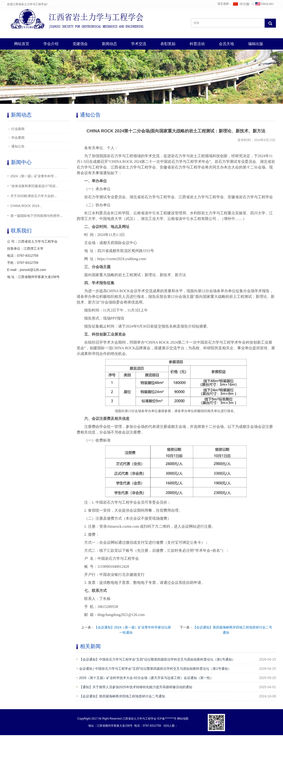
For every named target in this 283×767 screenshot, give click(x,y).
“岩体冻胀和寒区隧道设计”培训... (34, 186)
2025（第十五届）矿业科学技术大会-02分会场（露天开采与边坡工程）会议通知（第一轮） (146, 678)
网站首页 (21, 44)
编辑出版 (255, 44)
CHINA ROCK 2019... (26, 206)
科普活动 (197, 44)
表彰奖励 (167, 44)
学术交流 (138, 44)
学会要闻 (18, 137)
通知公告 (18, 146)
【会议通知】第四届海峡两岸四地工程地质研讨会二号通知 (122, 696)
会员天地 (226, 44)
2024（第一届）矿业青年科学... (33, 176)
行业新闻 (18, 129)
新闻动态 (109, 44)
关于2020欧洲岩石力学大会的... (33, 196)
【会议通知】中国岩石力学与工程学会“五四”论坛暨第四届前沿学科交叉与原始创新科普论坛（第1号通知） (157, 659)
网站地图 (182, 718)
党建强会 (80, 44)
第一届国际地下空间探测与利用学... (36, 216)
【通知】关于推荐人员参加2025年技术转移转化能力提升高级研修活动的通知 (135, 687)
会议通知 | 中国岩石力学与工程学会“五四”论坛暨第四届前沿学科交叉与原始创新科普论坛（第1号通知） (155, 668)
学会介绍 (50, 44)
